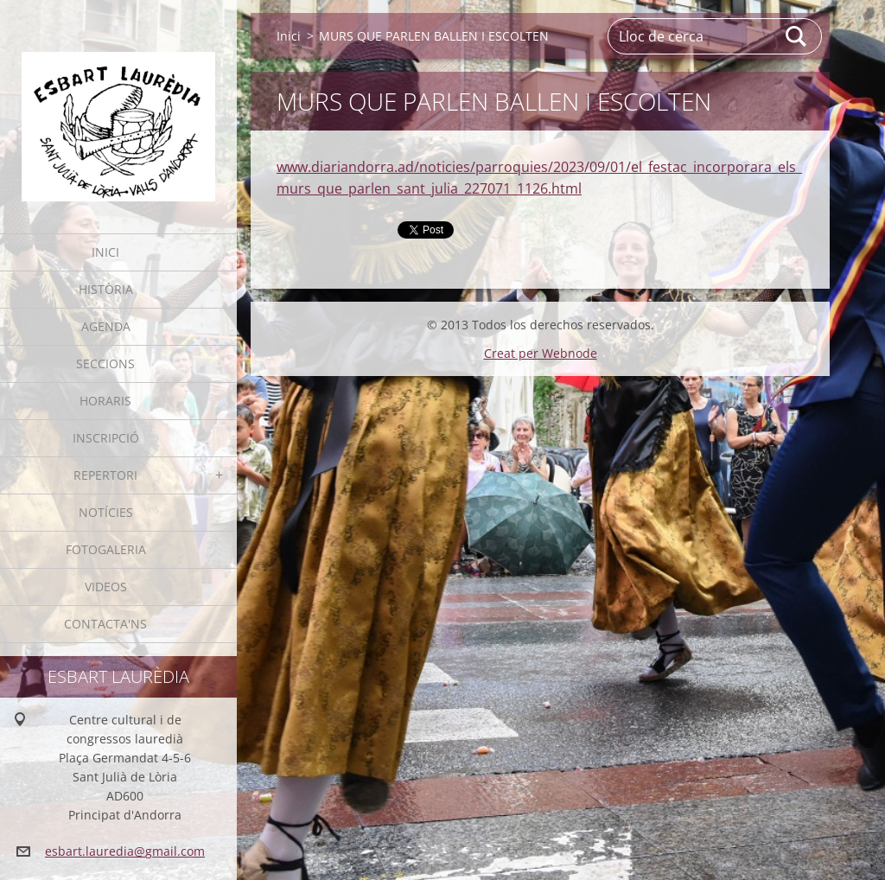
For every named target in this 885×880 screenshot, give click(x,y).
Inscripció (106, 438)
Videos (106, 586)
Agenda (106, 326)
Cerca (797, 36)
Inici (105, 252)
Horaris (105, 400)
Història (106, 289)
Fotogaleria (106, 549)
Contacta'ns (105, 623)
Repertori (105, 475)
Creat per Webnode (540, 353)
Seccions (105, 363)
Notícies (106, 512)
